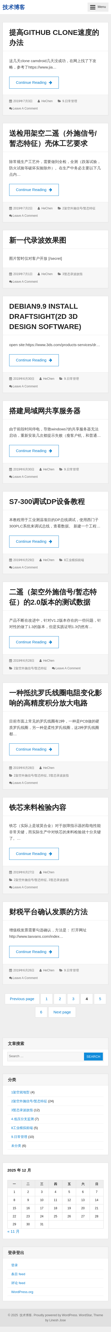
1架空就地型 (20, 1092)
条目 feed (18, 1274)
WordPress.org (22, 1292)
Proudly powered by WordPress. (56, 1315)
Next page (62, 1012)
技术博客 (14, 7)
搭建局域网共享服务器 (44, 411)
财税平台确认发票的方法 (48, 912)
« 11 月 (13, 1231)
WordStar (85, 1315)
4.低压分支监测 (22, 1119)
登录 (14, 1265)
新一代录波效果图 (37, 240)
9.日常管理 (69, 101)
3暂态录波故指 (72, 274)
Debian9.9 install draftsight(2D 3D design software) (45, 316)
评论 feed (18, 1283)
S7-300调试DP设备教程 (47, 502)
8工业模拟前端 (74, 560)
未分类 (16, 1146)
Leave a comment (25, 108)
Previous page (22, 999)
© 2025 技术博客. (20, 1315)
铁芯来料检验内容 (37, 807)
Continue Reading (37, 82)
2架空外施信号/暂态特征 (78, 208)
